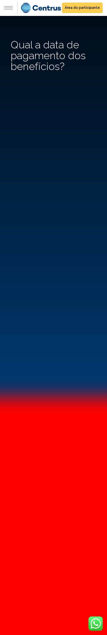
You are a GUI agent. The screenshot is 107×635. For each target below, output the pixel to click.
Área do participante (82, 8)
